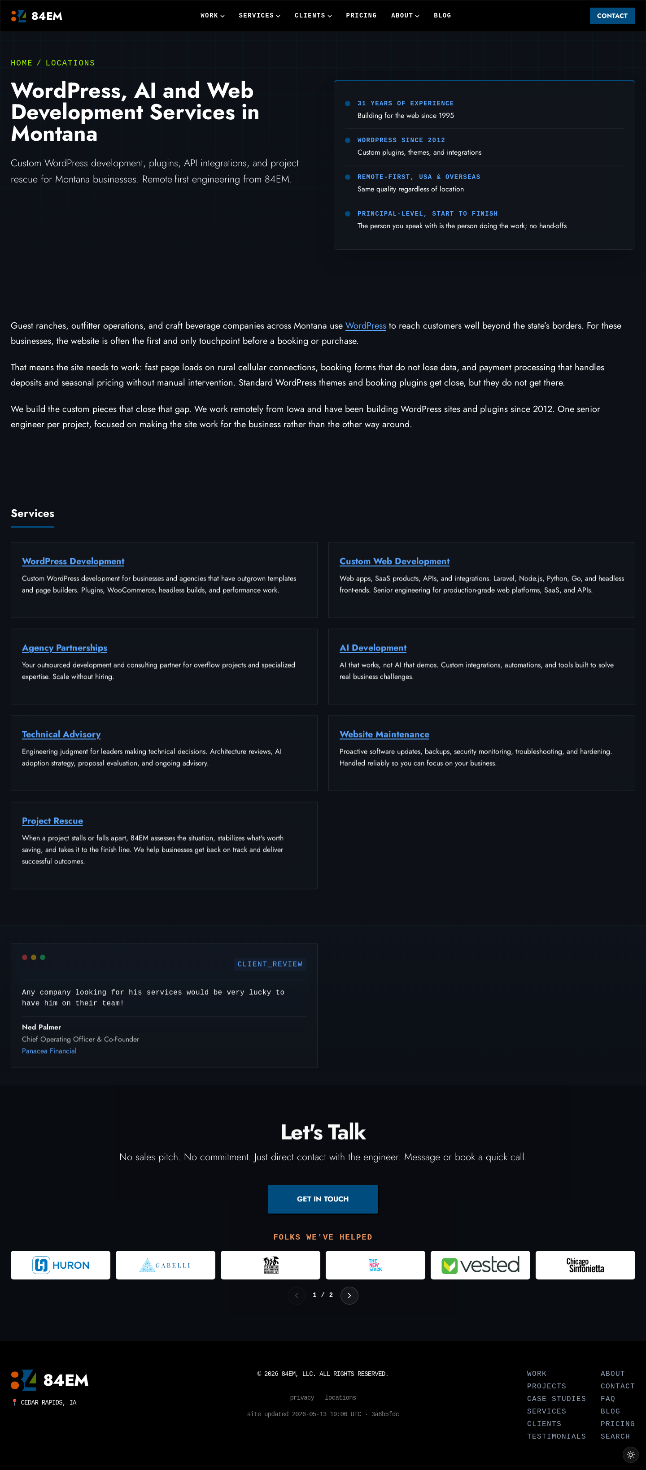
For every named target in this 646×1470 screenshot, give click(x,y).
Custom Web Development (395, 566)
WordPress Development (73, 566)
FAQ (608, 1399)
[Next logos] (349, 1296)
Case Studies (556, 1399)
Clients (313, 15)
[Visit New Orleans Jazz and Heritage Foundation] (270, 1265)
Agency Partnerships (64, 653)
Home (22, 63)
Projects (547, 1387)
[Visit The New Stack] (375, 1265)
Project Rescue (52, 826)
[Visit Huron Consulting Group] (60, 1265)
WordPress (365, 325)
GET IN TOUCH (323, 1199)
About (405, 15)
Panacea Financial (49, 1056)
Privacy (302, 1397)
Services (259, 15)
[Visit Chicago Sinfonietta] (585, 1265)
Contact (612, 15)
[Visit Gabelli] (165, 1265)
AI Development (373, 653)
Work (212, 15)
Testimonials (556, 1437)
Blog (442, 15)
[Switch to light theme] (631, 1455)
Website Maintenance (384, 739)
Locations (71, 63)
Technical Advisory (61, 739)
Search (615, 1437)
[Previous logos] (297, 1296)
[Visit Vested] (480, 1265)
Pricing (361, 15)
